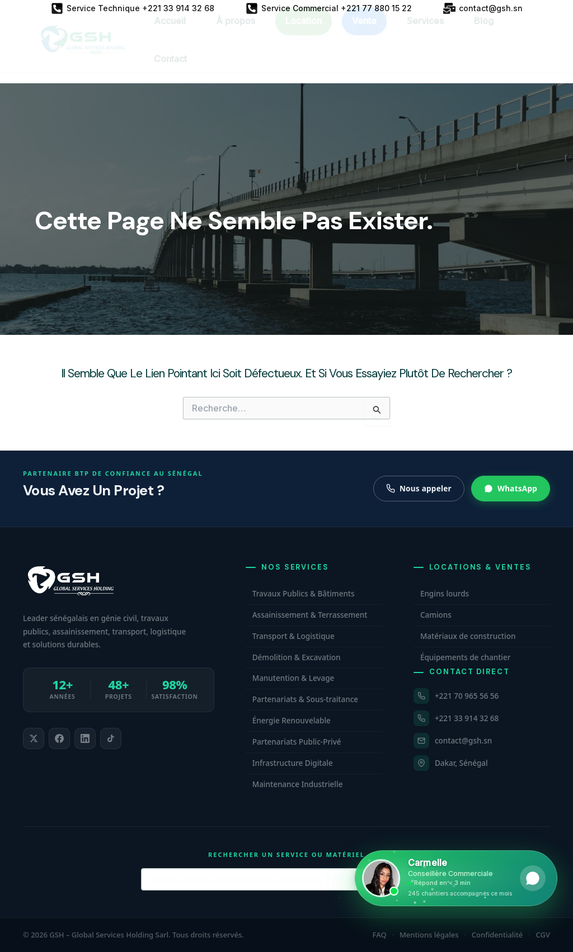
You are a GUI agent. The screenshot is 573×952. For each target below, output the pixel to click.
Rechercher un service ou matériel (286, 854)
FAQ (380, 935)
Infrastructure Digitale (292, 763)
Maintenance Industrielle (297, 784)
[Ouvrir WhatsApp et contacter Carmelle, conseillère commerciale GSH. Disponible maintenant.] (456, 878)
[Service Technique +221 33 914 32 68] (132, 8)
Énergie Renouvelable (291, 721)
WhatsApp (510, 489)
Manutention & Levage (293, 678)
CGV (543, 935)
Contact (170, 68)
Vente (364, 30)
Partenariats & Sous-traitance (305, 699)
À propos (235, 30)
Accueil (170, 30)
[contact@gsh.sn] (483, 8)
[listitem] (33, 738)
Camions (436, 615)
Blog (484, 30)
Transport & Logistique (293, 636)
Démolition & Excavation (296, 657)
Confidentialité (497, 935)
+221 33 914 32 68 (467, 718)
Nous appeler (419, 489)
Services (425, 30)
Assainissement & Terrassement (310, 615)
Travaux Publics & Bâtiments (303, 594)
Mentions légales (429, 935)
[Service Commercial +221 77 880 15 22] (329, 8)
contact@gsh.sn (463, 741)
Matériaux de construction (467, 636)
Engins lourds (444, 594)
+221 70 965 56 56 (467, 696)
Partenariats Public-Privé (296, 742)
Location (303, 30)
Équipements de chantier (465, 657)
